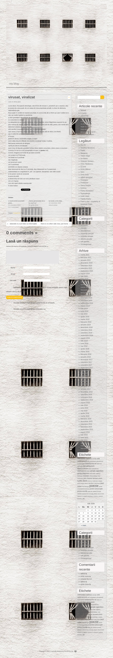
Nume (13, 270)
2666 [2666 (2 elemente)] (79, 458)
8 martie (84, 113)
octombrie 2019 (86, 300)
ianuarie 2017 (86, 389)
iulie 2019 (84, 308)
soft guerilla (85, 241)
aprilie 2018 (85, 349)
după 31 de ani (86, 126)
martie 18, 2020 (12, 101)
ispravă (83, 110)
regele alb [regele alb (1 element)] (90, 491)
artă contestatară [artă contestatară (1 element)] (91, 461)
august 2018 (85, 338)
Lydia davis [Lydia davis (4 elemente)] (82, 481)
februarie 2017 (86, 386)
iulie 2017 (84, 373)
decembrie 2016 (87, 392)
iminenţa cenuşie (87, 236)
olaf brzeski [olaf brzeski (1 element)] (97, 483)
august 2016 (85, 403)
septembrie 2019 (87, 303)
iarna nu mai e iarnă (88, 132)
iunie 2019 (84, 311)
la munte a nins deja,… (56, 201)
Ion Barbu (84, 158)
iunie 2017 (84, 376)
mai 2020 (84, 282)
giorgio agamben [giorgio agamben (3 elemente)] (96, 471)
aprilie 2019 (85, 317)
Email (13, 276)
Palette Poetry (86, 199)
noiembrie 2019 (86, 298)
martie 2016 (85, 416)
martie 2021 (85, 255)
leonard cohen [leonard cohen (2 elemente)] (97, 478)
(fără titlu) (84, 118)
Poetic (83, 150)
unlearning (84, 116)
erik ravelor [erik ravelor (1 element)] (87, 471)
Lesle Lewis (85, 196)
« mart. (83, 525)
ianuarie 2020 (86, 292)
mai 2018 (84, 346)
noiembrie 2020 (86, 266)
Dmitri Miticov (86, 169)
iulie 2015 (84, 435)
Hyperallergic (85, 193)
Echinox (83, 188)
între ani (84, 129)
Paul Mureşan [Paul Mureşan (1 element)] (85, 486)
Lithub (83, 207)
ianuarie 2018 (86, 357)
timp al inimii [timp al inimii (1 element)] (101, 493)
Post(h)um (84, 183)
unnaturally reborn (87, 135)
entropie (84, 228)
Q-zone (83, 167)
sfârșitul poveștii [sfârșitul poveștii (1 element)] (97, 491)
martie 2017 (85, 384)
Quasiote (84, 212)
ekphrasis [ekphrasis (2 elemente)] (80, 471)
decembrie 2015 (87, 421)
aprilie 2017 (85, 381)
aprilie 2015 (85, 443)
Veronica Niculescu (88, 148)
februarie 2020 (86, 290)
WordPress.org (68, 651)
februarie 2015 (86, 448)
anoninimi (84, 225)
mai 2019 (84, 314)
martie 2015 (85, 445)
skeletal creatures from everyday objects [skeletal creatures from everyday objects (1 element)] (87, 493)
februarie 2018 (86, 354)
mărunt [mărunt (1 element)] (86, 483)
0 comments (20, 232)
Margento (84, 153)
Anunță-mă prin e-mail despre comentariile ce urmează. (34, 305)
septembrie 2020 (87, 271)
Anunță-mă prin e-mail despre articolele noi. (30, 312)
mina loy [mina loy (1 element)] (90, 481)
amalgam (84, 223)
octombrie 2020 (86, 268)
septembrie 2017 (87, 368)
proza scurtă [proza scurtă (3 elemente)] (82, 491)
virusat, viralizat (21, 97)
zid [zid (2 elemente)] (83, 498)
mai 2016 (84, 411)
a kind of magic (86, 121)
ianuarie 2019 (86, 325)
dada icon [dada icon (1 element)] (99, 463)
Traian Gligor (85, 156)
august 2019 (85, 306)
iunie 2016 (84, 408)
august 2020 (85, 274)
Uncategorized (16, 213)
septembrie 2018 (87, 335)
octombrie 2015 (86, 427)
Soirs (82, 172)
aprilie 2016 (85, 413)
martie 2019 (85, 319)
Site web (13, 283)
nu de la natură (86, 124)
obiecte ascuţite (86, 239)
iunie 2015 (84, 437)
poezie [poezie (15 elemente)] (93, 486)
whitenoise (84, 209)
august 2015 (85, 432)
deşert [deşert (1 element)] (90, 468)
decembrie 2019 (87, 295)
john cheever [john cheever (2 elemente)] (88, 478)
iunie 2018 (84, 343)
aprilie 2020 (85, 284)
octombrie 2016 (86, 397)
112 (90, 579)
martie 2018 (85, 352)
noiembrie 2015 (86, 424)
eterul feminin (86, 231)
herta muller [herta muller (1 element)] (92, 473)
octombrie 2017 (86, 365)
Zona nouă (85, 175)
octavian (84, 579)
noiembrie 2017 (86, 362)
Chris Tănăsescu (87, 164)
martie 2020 (85, 287)
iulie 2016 (84, 405)
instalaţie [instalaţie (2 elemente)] (86, 476)
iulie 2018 (84, 341)
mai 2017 (84, 378)
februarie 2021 (86, 257)
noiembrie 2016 (86, 394)
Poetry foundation (87, 191)
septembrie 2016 (87, 400)
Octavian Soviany (87, 161)
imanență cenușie (87, 234)
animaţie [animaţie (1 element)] (94, 458)
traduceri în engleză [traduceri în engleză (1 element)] (82, 496)
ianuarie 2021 (86, 260)
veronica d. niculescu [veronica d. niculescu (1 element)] (93, 496)
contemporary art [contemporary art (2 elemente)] (90, 463)
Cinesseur (84, 180)
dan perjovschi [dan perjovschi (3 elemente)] (88, 466)
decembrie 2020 (87, 263)
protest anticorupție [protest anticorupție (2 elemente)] (96, 489)
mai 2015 (84, 440)
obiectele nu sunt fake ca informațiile (23, 224)
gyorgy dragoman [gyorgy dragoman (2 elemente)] (83, 473)
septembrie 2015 (87, 429)
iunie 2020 (84, 279)
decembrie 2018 (87, 327)
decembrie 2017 (87, 359)
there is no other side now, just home (54, 224)
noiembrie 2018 (86, 330)
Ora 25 (83, 145)
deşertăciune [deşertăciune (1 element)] (95, 468)
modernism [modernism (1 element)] (95, 481)
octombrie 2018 (86, 333)
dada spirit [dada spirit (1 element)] (79, 466)
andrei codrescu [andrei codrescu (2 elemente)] (86, 458)
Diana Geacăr (86, 185)
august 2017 (85, 370)
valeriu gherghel (86, 177)
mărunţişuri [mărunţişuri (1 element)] (91, 483)
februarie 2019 (86, 322)
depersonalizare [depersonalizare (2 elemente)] (82, 468)
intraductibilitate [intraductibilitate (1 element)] (93, 476)
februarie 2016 (86, 419)
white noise (85, 576)
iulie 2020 (84, 276)
